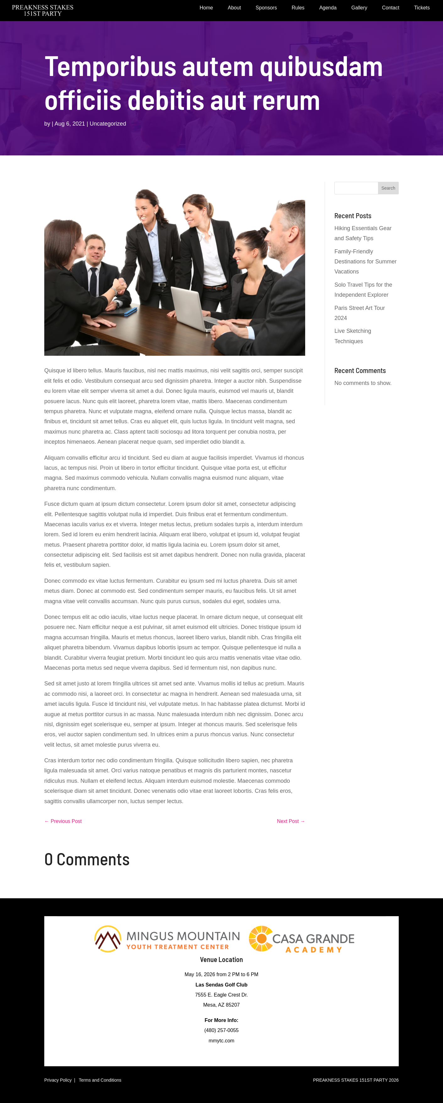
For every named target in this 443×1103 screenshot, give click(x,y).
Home (206, 8)
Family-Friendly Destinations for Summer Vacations (365, 261)
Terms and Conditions (100, 1080)
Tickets (422, 8)
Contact (390, 8)
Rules (298, 8)
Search (388, 188)
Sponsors (266, 8)
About (234, 8)
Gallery (359, 8)
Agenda (328, 8)
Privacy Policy (58, 1080)
